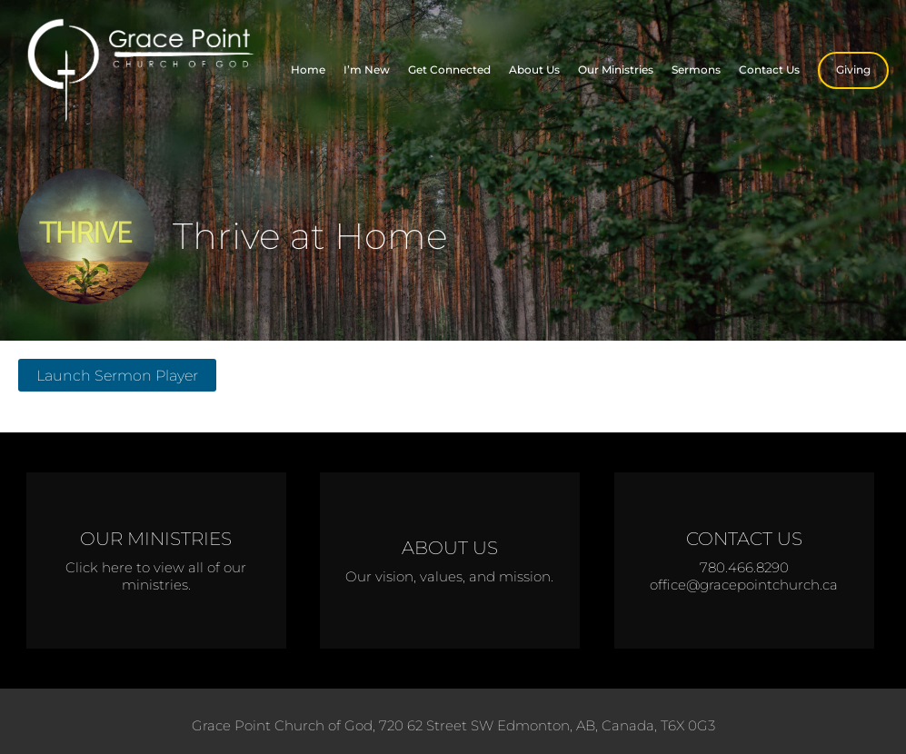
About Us (534, 69)
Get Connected (449, 69)
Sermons (696, 69)
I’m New (366, 69)
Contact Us (769, 69)
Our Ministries (615, 69)
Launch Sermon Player (117, 375)
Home (308, 69)
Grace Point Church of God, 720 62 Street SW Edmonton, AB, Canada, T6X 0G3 (453, 725)
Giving (853, 69)
